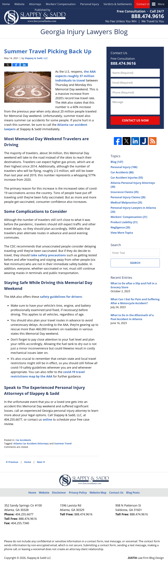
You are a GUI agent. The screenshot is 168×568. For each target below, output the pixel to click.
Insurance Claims (124, 192)
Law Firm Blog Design (146, 558)
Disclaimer (59, 492)
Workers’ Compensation (61, 4)
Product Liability (124, 222)
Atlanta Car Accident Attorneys (31, 443)
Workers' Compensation (129, 217)
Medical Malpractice (126, 202)
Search (135, 263)
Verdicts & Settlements (118, 4)
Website (19, 4)
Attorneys (35, 4)
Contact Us (143, 4)
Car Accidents (23, 440)
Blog (117, 162)
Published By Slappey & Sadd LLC (134, 16)
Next (41, 461)
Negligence (120, 227)
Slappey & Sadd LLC (39, 558)
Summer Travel (63, 443)
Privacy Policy (78, 492)
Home (6, 4)
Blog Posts (133, 492)
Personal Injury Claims (128, 197)
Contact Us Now (135, 120)
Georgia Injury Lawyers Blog (34, 16)
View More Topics (122, 232)
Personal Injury (89, 4)
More (161, 4)
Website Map (98, 492)
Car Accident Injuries (127, 177)
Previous (12, 461)
